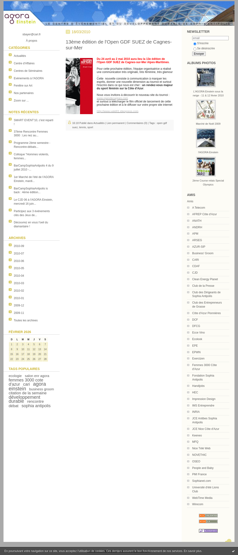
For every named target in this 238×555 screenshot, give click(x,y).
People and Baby (202, 468)
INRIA (196, 412)
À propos (31, 40)
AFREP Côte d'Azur (204, 214)
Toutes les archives (26, 320)
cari (26, 384)
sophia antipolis (36, 405)
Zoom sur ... (21, 100)
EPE (195, 345)
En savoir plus (192, 551)
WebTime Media (202, 498)
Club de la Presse (203, 285)
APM (195, 233)
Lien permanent (115, 123)
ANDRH (197, 227)
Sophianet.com (201, 480)
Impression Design (203, 399)
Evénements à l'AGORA (29, 78)
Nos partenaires (24, 93)
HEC (195, 392)
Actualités (20, 56)
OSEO (196, 461)
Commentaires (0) (137, 123)
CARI (195, 259)
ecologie (15, 376)
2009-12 (19, 305)
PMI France (199, 474)
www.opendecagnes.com (112, 98)
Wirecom (197, 504)
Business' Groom (202, 253)
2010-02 (19, 290)
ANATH (197, 220)
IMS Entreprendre (203, 405)
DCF (195, 319)
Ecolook (197, 339)
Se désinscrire (204, 48)
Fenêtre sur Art (23, 85)
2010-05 (19, 268)
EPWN (196, 352)
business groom (41, 389)
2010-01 (19, 298)
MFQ (195, 441)
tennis (82, 127)
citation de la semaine (28, 393)
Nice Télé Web (201, 448)
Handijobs (198, 386)
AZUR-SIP (198, 246)
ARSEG (197, 240)
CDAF (196, 266)
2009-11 (19, 313)
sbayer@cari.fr (31, 34)
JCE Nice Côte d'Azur (205, 429)
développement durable (24, 399)
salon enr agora (37, 376)
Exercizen (198, 358)
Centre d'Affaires (24, 63)
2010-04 (19, 275)
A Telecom (198, 207)
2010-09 (19, 246)
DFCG (196, 326)
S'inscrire (201, 43)
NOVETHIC (199, 455)
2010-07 (19, 253)
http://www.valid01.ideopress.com (117, 111)
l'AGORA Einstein (208, 152)
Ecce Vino (198, 332)
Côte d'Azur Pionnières (206, 313)
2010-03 (19, 283)
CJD (195, 272)
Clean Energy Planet (205, 279)
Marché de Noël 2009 (208, 123)
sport (90, 127)
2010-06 (19, 261)
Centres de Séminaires (28, 71)
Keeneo (197, 435)
